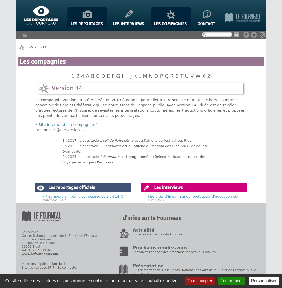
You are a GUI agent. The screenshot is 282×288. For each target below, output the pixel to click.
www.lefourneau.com (40, 254)
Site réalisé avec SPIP (38, 267)
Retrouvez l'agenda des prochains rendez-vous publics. (174, 252)
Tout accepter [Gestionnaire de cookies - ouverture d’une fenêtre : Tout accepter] (200, 281)
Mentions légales (34, 264)
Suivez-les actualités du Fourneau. (159, 234)
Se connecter (67, 267)
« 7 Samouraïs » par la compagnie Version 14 (80, 196)
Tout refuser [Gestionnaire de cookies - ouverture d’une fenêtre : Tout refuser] (232, 281)
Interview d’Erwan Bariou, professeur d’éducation (190, 196)
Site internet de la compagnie (66, 125)
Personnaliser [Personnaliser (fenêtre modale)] (264, 281)
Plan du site (59, 264)
